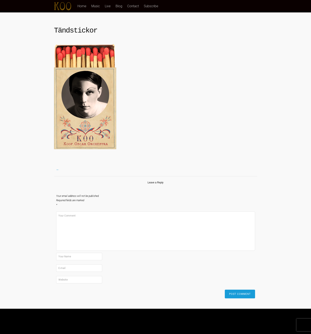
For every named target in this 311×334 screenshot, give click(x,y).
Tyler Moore (249, 321)
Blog (119, 6)
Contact (133, 6)
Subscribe (151, 6)
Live (108, 6)
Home (81, 6)
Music (95, 6)
